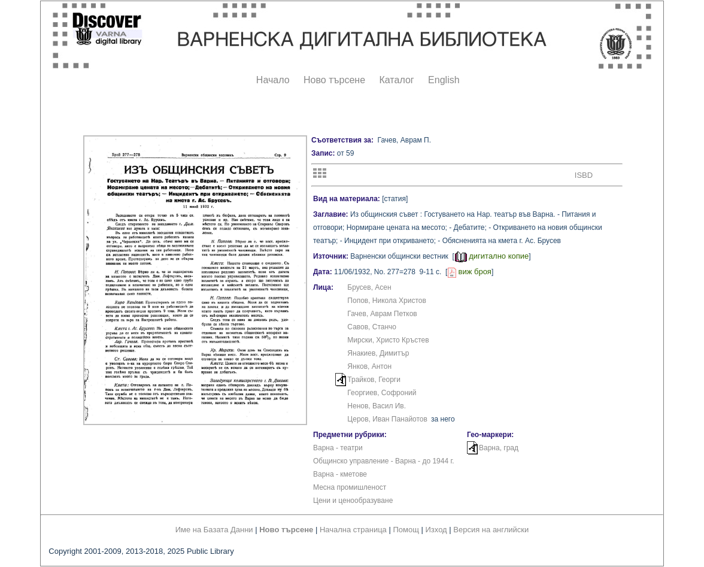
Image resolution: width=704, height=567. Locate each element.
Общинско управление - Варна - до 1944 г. (383, 461)
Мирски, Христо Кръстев (388, 340)
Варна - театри (338, 448)
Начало (273, 80)
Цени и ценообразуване (353, 500)
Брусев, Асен (369, 287)
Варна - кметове (340, 474)
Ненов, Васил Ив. (376, 406)
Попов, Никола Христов (386, 300)
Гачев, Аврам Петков (382, 314)
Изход (436, 529)
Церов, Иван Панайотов (387, 419)
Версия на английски (491, 529)
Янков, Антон (369, 366)
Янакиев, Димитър (378, 353)
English (443, 80)
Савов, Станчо (371, 327)
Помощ (405, 529)
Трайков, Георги (373, 379)
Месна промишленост (349, 487)
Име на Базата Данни (214, 529)
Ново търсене (334, 80)
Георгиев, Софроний (381, 393)
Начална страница (353, 529)
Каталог (396, 80)
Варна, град (498, 448)
